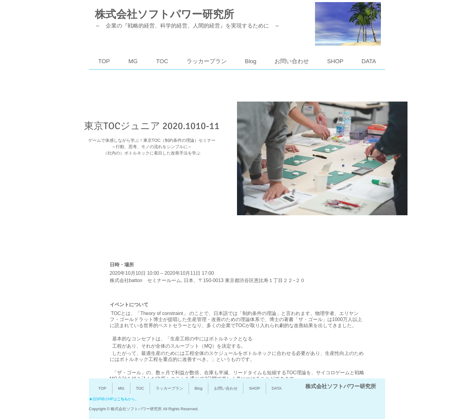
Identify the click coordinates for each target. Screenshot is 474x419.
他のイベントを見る (152, 186)
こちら (122, 399)
